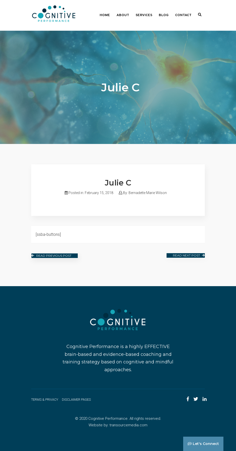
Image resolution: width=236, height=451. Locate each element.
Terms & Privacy (44, 399)
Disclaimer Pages (76, 399)
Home (105, 15)
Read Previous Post (51, 255)
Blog (164, 15)
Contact (183, 15)
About (122, 15)
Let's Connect (203, 443)
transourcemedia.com (128, 425)
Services (144, 15)
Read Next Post (189, 255)
